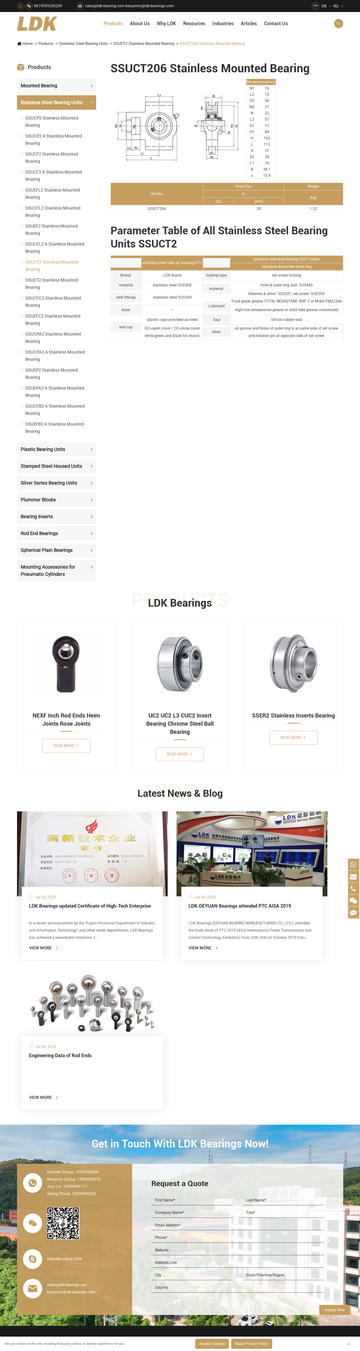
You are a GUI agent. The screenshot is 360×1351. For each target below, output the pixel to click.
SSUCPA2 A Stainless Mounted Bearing (55, 356)
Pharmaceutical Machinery (119, 1215)
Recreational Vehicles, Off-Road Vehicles (119, 1264)
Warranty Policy (245, 1258)
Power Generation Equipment (119, 1232)
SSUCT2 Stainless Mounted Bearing (143, 43)
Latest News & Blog (180, 794)
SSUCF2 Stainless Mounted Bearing (51, 157)
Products (113, 23)
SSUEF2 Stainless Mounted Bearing (51, 229)
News (236, 1199)
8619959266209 (48, 6)
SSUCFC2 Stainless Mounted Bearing (53, 302)
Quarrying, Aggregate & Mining (162, 1183)
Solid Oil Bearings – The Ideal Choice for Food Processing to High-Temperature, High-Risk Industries (307, 1242)
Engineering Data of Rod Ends (285, 879)
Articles (249, 23)
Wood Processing (199, 1215)
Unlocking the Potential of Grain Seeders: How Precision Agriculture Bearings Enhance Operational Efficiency (307, 1266)
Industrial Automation (159, 1248)
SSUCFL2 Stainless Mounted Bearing (52, 211)
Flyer (275, 1191)
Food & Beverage (198, 1183)
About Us (140, 23)
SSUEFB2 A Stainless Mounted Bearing (54, 428)
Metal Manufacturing (202, 1232)
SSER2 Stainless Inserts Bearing (293, 715)
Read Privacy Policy (251, 1343)
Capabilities (242, 1242)
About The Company (249, 1183)
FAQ (274, 1183)
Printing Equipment (157, 1215)
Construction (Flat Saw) (160, 1199)
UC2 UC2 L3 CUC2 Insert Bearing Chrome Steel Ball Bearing (180, 724)
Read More (65, 745)
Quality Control (244, 1226)
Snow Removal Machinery (206, 1191)
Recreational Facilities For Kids (206, 1207)
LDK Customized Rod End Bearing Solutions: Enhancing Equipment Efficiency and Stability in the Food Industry (307, 1258)
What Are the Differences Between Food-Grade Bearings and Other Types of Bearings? (307, 1250)
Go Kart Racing (153, 1240)
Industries (223, 23)
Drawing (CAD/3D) (286, 1215)
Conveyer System (111, 1240)
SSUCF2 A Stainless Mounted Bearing (53, 175)
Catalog (277, 1199)
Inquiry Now (335, 1310)
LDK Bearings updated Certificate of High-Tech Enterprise (67, 882)
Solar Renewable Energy (117, 1248)
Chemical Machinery (158, 1207)
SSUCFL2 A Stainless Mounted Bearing (54, 247)
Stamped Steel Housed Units (51, 466)
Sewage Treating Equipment (119, 1207)
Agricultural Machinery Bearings (119, 1191)
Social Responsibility (249, 1191)
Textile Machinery (199, 1248)
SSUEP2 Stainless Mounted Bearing (51, 374)
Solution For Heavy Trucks (119, 1256)
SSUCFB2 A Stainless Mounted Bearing (54, 410)
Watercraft (193, 1273)
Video (276, 1207)
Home (28, 43)
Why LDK (166, 23)
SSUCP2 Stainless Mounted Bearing (51, 121)
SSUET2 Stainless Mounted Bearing (51, 283)
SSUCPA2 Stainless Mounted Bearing (53, 338)
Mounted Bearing (39, 86)
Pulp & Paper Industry (159, 1232)
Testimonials (243, 1250)
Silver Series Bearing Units (49, 483)
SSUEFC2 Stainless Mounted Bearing (52, 320)
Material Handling (156, 1191)
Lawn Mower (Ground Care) (119, 1224)
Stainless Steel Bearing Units (83, 43)
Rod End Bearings (39, 533)
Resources (194, 23)
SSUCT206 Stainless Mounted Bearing (212, 43)
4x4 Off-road (195, 1240)
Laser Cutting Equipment (118, 1273)
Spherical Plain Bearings (46, 550)
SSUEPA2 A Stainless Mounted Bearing (54, 392)
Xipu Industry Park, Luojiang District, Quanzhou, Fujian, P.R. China (299, 1316)
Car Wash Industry (199, 1199)
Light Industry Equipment (205, 1224)
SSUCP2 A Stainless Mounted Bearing (53, 139)
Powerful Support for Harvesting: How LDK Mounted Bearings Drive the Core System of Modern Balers (307, 1275)
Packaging (106, 1199)
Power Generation (156, 1264)
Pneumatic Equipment (203, 1264)
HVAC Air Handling (113, 1183)
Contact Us (276, 23)
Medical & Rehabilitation (161, 1224)
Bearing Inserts (37, 516)
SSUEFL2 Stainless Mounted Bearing (52, 193)
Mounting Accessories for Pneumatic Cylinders (48, 570)
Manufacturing (244, 1234)
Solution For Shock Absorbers (162, 1256)
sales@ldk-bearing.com (104, 6)
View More (44, 920)
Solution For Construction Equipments (206, 1256)
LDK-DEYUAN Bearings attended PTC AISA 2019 (176, 882)
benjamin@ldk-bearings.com (149, 6)
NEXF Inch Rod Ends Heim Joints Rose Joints (66, 719)
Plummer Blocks (38, 500)
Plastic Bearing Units (43, 449)
